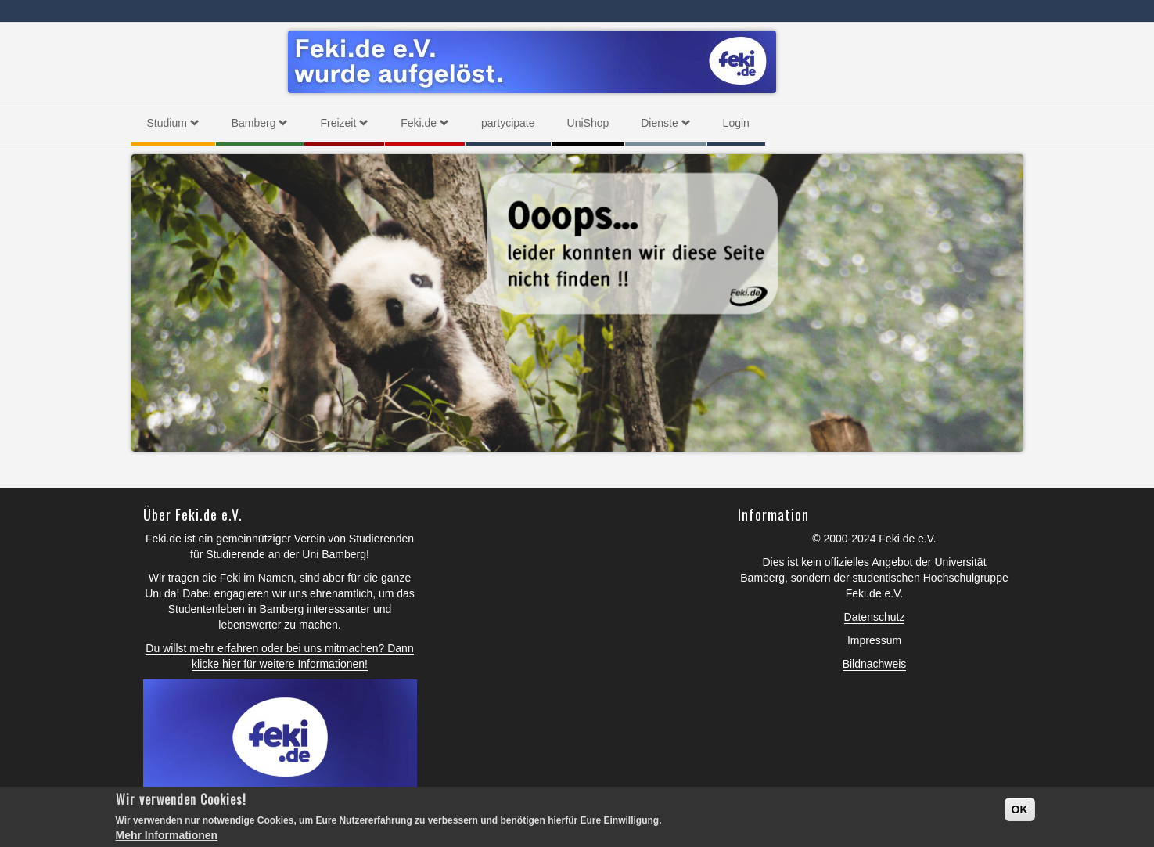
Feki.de (425, 123)
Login (736, 123)
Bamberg (260, 123)
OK (1020, 809)
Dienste (665, 123)
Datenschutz (874, 617)
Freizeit (344, 123)
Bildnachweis (875, 664)
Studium (173, 123)
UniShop (588, 123)
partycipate (507, 123)
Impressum (874, 640)
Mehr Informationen (167, 835)
